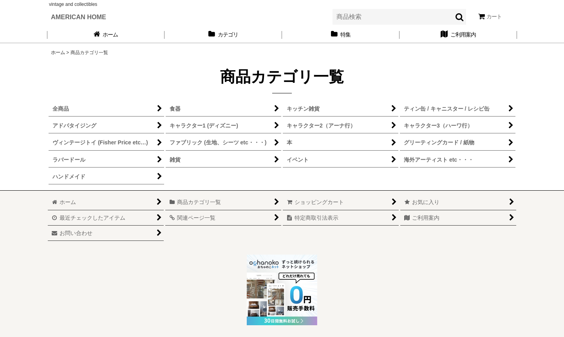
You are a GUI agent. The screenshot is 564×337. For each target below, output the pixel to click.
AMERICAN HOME (78, 16)
